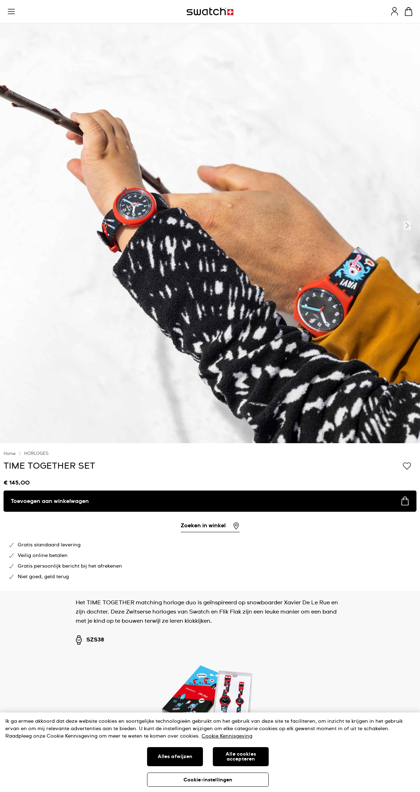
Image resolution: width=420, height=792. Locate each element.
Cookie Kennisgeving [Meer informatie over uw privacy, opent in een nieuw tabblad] (227, 736)
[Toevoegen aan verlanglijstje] (407, 465)
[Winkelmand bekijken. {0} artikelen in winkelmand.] (408, 11)
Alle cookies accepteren (241, 757)
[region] (210, 752)
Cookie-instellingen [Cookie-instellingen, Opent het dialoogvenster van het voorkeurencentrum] (208, 780)
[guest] (394, 11)
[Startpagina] (210, 11)
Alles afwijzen (175, 756)
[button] (11, 11)
